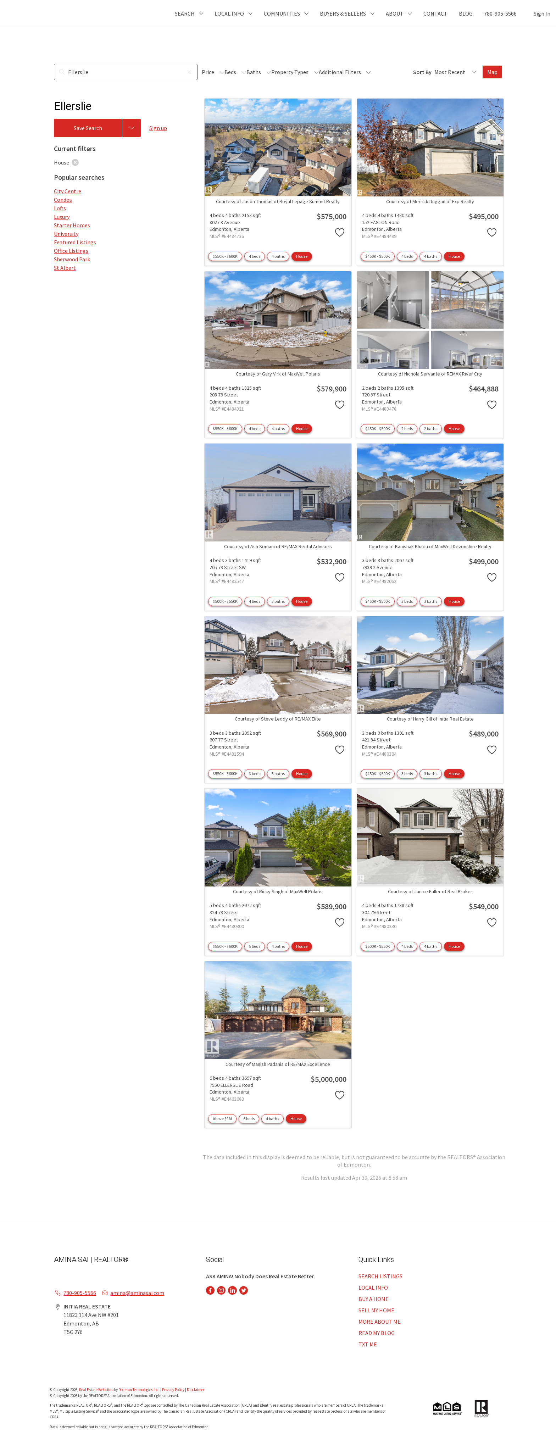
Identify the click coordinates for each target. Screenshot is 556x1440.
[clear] (75, 162)
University (66, 233)
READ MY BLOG (376, 1332)
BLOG (466, 13)
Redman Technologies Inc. (139, 1389)
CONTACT (435, 13)
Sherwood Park (72, 259)
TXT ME (367, 1344)
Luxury (62, 216)
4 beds (254, 256)
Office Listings (71, 250)
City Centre (67, 191)
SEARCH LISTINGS (380, 1276)
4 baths (278, 256)
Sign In (542, 13)
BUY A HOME (373, 1298)
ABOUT (395, 13)
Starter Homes (72, 225)
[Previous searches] (131, 128)
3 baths (278, 601)
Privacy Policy (173, 1389)
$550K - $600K (225, 256)
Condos (63, 199)
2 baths (430, 428)
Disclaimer (196, 1389)
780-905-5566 (500, 13)
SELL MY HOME (376, 1310)
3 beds (407, 601)
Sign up (158, 128)
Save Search (88, 128)
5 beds (254, 946)
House (301, 256)
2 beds (407, 428)
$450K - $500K (377, 256)
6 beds (249, 1118)
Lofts (60, 208)
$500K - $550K (225, 601)
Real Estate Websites (96, 1389)
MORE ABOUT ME (379, 1321)
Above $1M (222, 1118)
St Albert (65, 267)
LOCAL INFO (373, 1287)
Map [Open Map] (492, 72)
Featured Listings (75, 242)
